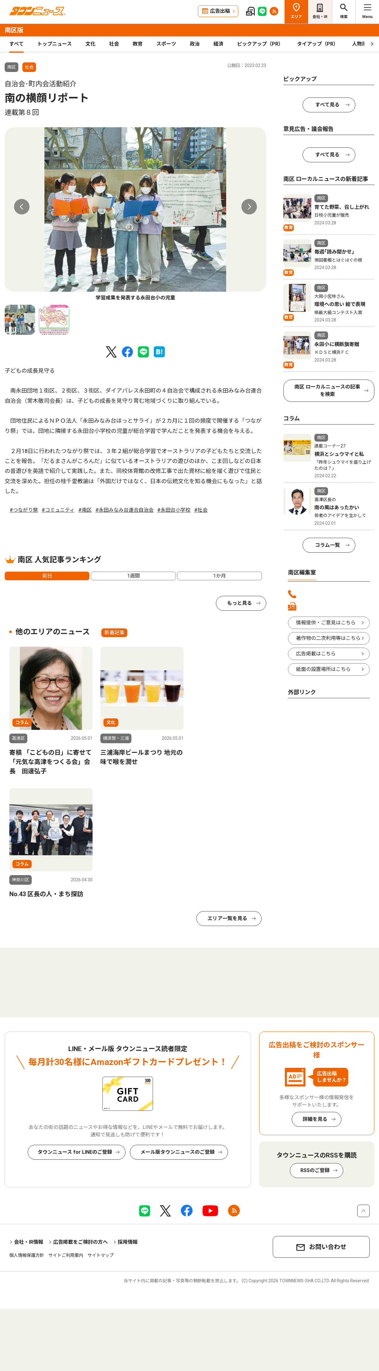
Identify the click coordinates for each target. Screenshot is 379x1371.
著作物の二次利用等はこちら (328, 638)
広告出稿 (220, 11)
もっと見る (239, 603)
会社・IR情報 (28, 1242)
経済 (218, 44)
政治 (195, 44)
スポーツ (166, 44)
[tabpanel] (135, 214)
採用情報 (128, 1242)
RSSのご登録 (315, 1170)
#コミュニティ (58, 510)
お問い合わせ (327, 1247)
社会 (114, 44)
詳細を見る (315, 1119)
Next (249, 206)
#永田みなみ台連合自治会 (124, 510)
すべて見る (327, 105)
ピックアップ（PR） (260, 44)
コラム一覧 (327, 545)
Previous (22, 206)
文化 (90, 44)
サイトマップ (101, 1255)
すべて (16, 44)
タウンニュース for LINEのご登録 (75, 1152)
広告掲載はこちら (316, 654)
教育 (138, 44)
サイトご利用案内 (65, 1255)
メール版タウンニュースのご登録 (177, 1152)
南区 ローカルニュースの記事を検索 (327, 390)
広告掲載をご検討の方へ (80, 1242)
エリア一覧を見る (227, 918)
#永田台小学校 (173, 510)
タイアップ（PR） (317, 44)
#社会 (201, 510)
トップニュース (54, 44)
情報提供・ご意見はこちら (326, 623)
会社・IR (320, 17)
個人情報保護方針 (26, 1255)
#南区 (85, 510)
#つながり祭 (24, 510)
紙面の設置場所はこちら (323, 669)
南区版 (14, 30)
